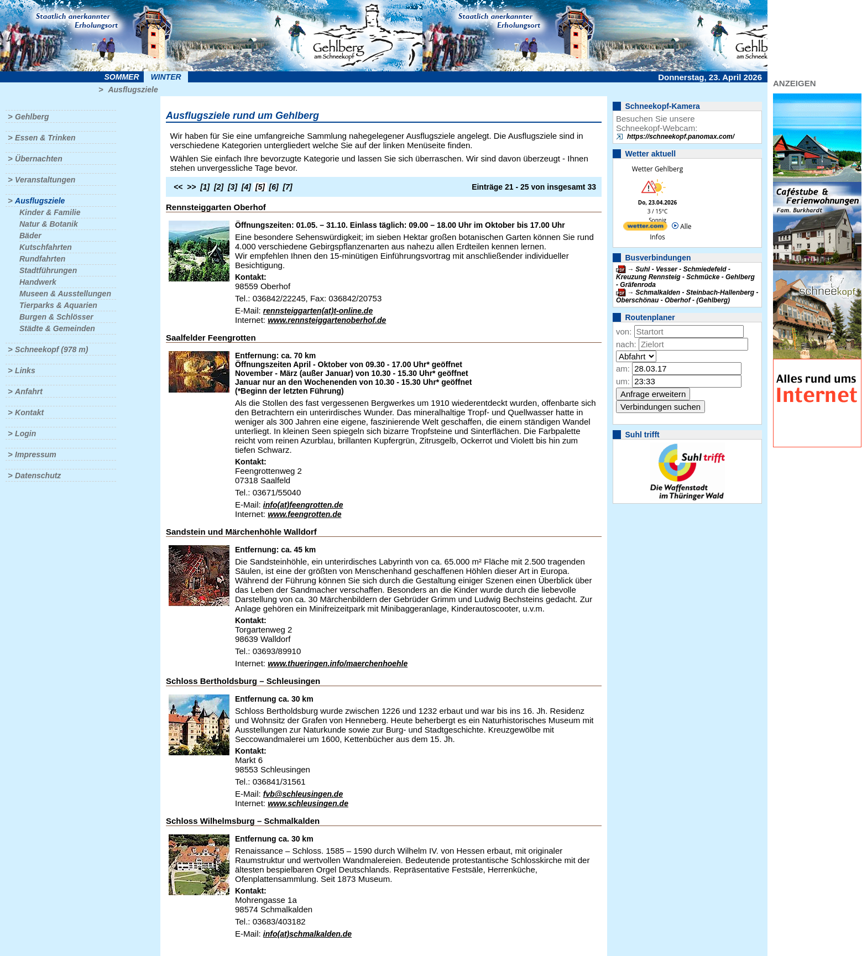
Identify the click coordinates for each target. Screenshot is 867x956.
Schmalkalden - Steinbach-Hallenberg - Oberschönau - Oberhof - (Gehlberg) (687, 296)
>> (191, 186)
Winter (165, 76)
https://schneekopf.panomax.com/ (680, 136)
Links (25, 370)
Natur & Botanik (48, 224)
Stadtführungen (48, 270)
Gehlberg (32, 116)
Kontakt (29, 412)
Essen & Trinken (45, 137)
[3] (232, 186)
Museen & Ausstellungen (65, 293)
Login (25, 433)
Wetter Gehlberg (657, 169)
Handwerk (37, 282)
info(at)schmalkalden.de (307, 933)
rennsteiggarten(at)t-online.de (318, 310)
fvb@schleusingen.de (303, 794)
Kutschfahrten (45, 247)
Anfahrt (29, 391)
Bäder (30, 235)
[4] (246, 186)
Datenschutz (38, 475)
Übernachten (38, 158)
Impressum (35, 454)
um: (623, 381)
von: (623, 331)
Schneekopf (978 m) (51, 349)
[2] (219, 186)
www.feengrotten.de (304, 514)
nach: (626, 344)
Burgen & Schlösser (56, 316)
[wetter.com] (645, 228)
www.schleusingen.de (308, 803)
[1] (205, 186)
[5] (260, 186)
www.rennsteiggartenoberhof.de (327, 320)
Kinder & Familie (49, 212)
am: (623, 368)
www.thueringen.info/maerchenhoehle (338, 663)
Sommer (122, 76)
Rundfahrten (42, 258)
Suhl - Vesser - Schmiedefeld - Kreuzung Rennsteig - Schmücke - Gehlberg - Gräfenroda (685, 277)
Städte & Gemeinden (57, 328)
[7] (288, 186)
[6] (274, 186)
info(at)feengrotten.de (303, 504)
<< (178, 186)
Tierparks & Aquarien (58, 305)
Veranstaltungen (45, 179)
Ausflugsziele (133, 89)
